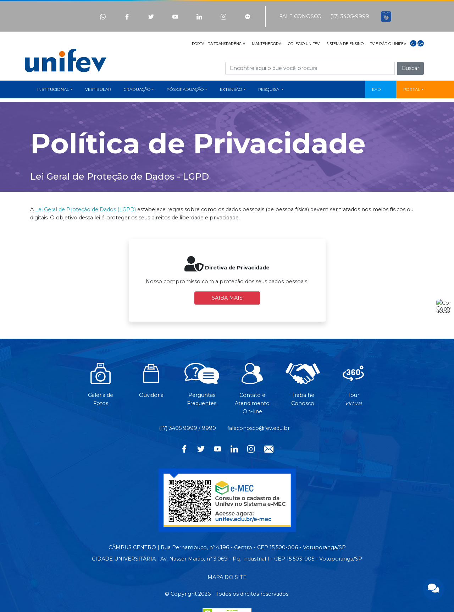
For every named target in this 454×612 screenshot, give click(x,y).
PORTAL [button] (411, 89)
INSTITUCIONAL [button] (53, 89)
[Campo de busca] (310, 68)
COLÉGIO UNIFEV (304, 44)
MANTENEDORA (266, 44)
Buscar (410, 68)
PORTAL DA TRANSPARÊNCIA (218, 44)
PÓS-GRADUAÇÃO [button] (185, 89)
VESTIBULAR (98, 89)
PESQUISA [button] (269, 89)
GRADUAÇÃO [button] (137, 89)
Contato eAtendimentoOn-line (252, 392)
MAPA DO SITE (227, 577)
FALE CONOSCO (300, 16)
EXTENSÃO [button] (231, 89)
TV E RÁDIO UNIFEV (388, 44)
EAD (376, 89)
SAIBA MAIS (227, 298)
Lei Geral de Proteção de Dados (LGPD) (85, 209)
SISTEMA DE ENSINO (345, 44)
